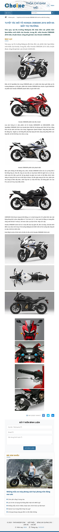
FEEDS (52, 5)
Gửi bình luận (29, 448)
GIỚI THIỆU (31, 522)
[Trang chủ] (6, 17)
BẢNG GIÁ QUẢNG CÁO (44, 522)
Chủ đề (33, 525)
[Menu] (8, 12)
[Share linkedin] (52, 415)
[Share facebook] (43, 415)
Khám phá (11, 17)
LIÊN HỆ (25, 525)
